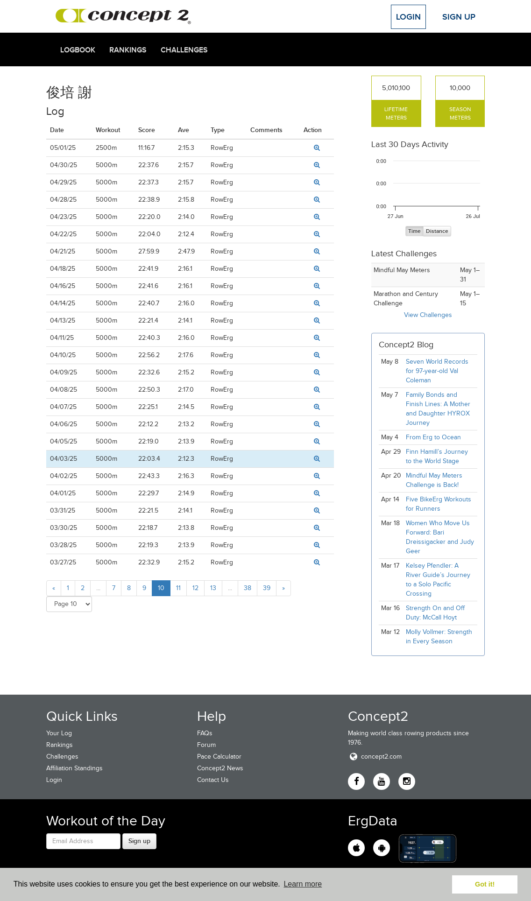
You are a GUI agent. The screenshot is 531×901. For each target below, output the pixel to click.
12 (195, 587)
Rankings (128, 50)
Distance (437, 231)
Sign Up (458, 16)
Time (414, 231)
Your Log (59, 733)
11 (178, 587)
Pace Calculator (219, 756)
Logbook (77, 50)
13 (213, 587)
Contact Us (213, 779)
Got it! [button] (485, 884)
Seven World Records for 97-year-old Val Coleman (437, 371)
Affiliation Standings (74, 768)
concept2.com (375, 756)
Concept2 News (220, 768)
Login (408, 16)
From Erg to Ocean (433, 437)
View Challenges (428, 314)
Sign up (139, 841)
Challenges (184, 50)
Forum (206, 744)
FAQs (204, 733)
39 (266, 587)
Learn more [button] (302, 884)
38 (247, 587)
